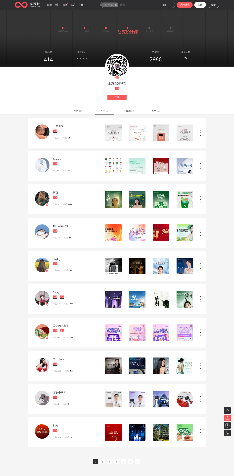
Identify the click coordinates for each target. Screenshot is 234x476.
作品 (77, 111)
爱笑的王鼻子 (61, 325)
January (57, 159)
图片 (73, 4)
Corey (56, 292)
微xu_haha (58, 359)
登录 (213, 4)
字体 (81, 4)
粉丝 (156, 111)
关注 (117, 97)
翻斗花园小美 (61, 226)
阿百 (55, 192)
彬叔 (55, 425)
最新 (65, 4)
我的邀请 (184, 4)
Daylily (57, 259)
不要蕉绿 (58, 126)
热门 (57, 4)
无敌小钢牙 (59, 392)
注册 (200, 4)
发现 (130, 111)
